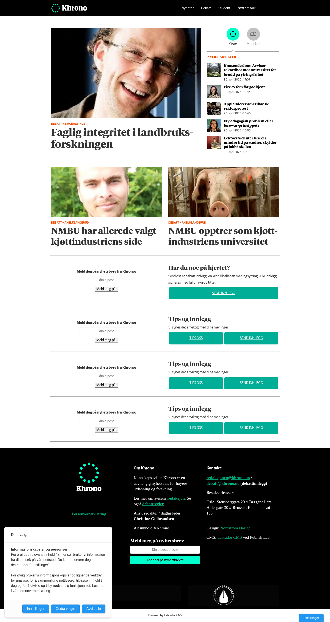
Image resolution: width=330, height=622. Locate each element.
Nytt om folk (247, 10)
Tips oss (196, 338)
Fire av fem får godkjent (244, 86)
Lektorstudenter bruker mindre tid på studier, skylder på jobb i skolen (250, 142)
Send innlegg (223, 293)
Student (224, 10)
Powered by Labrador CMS (165, 615)
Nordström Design (235, 528)
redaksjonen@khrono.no (228, 477)
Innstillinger (311, 618)
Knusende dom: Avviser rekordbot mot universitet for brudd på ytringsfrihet (250, 70)
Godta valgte (65, 609)
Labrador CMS (229, 537)
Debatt (206, 10)
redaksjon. (176, 498)
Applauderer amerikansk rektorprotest (246, 106)
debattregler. (153, 504)
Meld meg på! (106, 289)
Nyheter (187, 10)
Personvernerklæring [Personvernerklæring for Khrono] (89, 514)
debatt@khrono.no (222, 483)
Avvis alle (93, 609)
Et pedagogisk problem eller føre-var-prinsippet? (248, 123)
